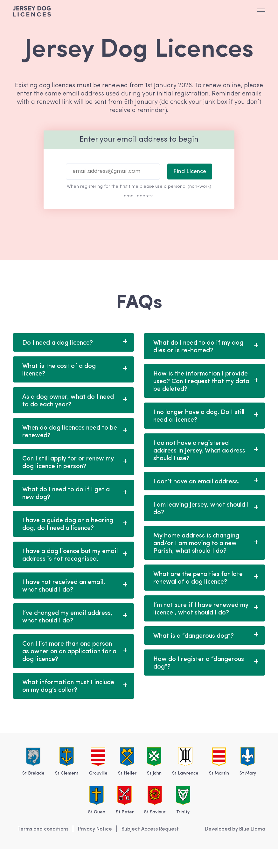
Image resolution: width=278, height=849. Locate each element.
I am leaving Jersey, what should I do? (201, 509)
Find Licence (189, 172)
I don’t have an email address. (196, 482)
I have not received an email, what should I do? (63, 586)
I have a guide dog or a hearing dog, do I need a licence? (67, 524)
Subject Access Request (150, 829)
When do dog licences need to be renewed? (69, 432)
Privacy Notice (95, 829)
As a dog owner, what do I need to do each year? (68, 401)
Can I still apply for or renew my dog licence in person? (68, 463)
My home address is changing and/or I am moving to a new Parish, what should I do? (196, 543)
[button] (261, 11)
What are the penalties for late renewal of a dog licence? (198, 578)
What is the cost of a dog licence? (59, 370)
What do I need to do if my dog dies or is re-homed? (198, 347)
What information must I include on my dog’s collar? (68, 686)
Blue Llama (252, 829)
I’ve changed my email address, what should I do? (67, 617)
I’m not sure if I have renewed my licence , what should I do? (200, 609)
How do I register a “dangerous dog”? (198, 663)
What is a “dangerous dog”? (193, 636)
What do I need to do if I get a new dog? (66, 494)
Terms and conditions (42, 829)
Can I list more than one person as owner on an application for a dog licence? (69, 652)
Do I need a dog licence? (57, 343)
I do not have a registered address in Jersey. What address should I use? (199, 451)
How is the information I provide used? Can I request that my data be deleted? (201, 381)
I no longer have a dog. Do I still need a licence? (198, 416)
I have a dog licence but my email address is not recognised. (70, 555)
